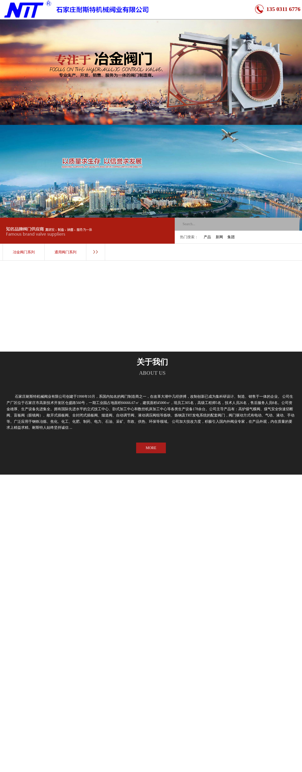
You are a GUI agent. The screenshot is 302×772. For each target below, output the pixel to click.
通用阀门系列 (65, 252)
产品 (207, 237)
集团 (231, 237)
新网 (219, 237)
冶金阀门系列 (24, 252)
